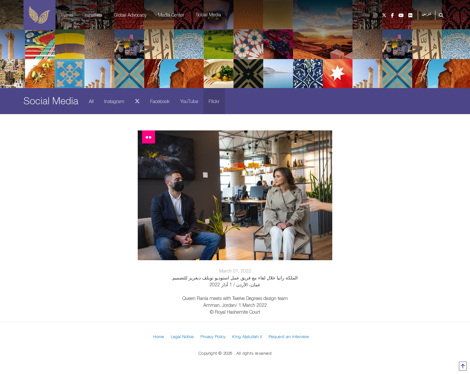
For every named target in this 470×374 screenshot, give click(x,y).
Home (158, 336)
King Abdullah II (247, 336)
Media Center (171, 15)
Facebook (160, 101)
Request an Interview (289, 336)
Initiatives (93, 15)
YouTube (189, 101)
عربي (426, 13)
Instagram (114, 101)
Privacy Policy (213, 336)
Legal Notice (182, 336)
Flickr (214, 101)
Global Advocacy (130, 15)
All (91, 101)
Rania (67, 15)
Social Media (208, 14)
